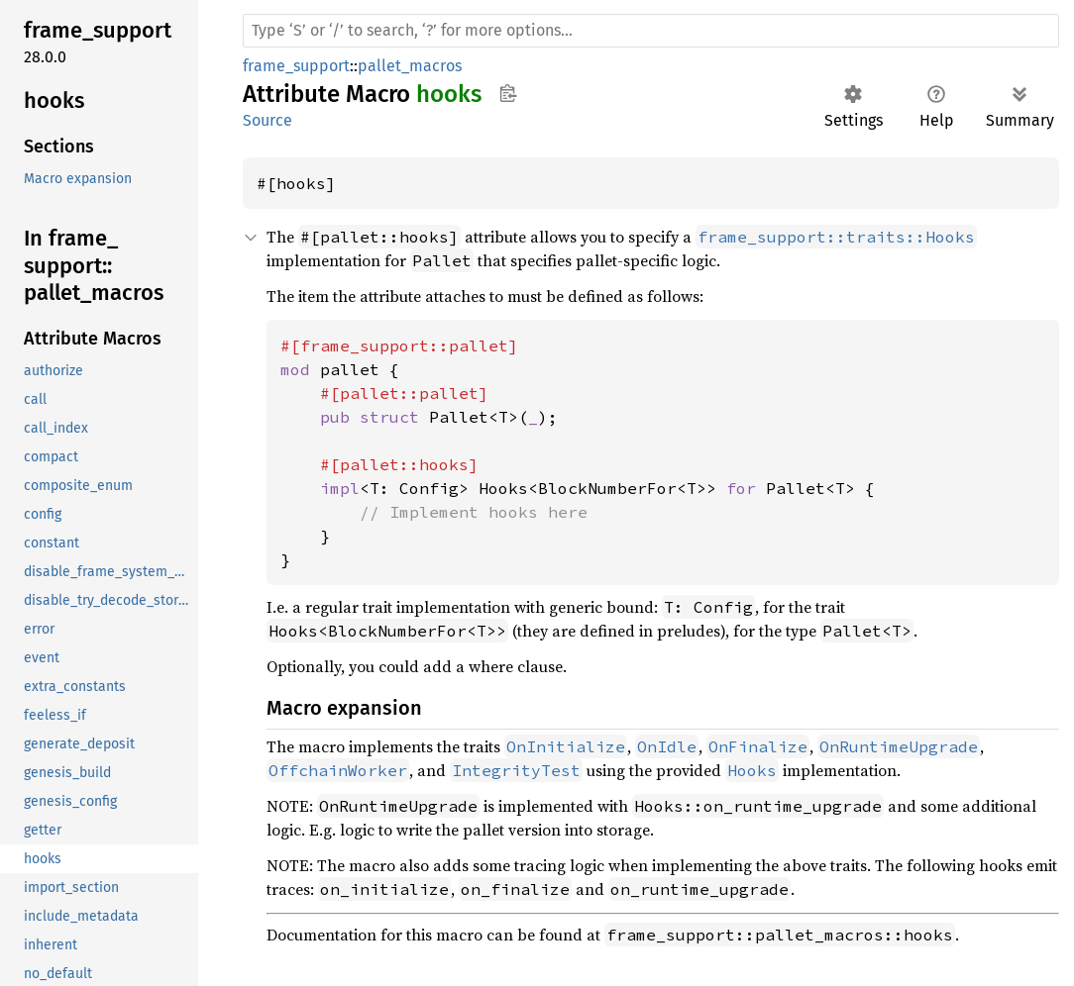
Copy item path (507, 93)
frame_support (296, 65)
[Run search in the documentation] (651, 31)
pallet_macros (410, 65)
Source (267, 120)
